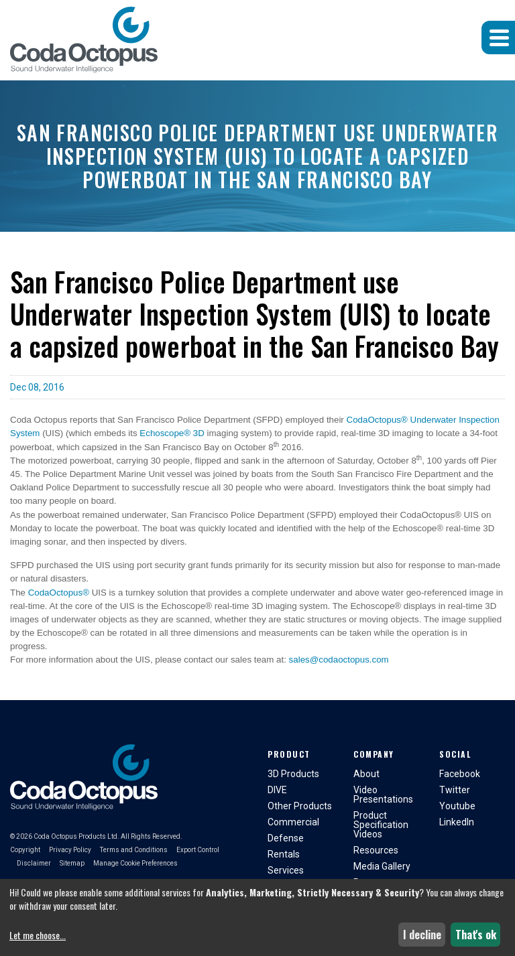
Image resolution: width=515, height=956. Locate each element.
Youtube (457, 806)
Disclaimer (34, 863)
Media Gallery (381, 866)
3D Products (293, 773)
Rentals (284, 854)
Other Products (300, 806)
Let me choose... (37, 935)
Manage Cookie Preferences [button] (135, 863)
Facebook (459, 773)
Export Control (197, 849)
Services (286, 870)
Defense (286, 838)
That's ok (475, 935)
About (366, 773)
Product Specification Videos (380, 824)
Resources (375, 850)
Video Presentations (383, 794)
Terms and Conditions (134, 849)
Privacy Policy (70, 849)
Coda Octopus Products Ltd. (76, 836)
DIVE (277, 789)
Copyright (25, 849)
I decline (422, 935)
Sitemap (72, 863)
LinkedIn (456, 822)
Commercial (293, 822)
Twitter (454, 789)
